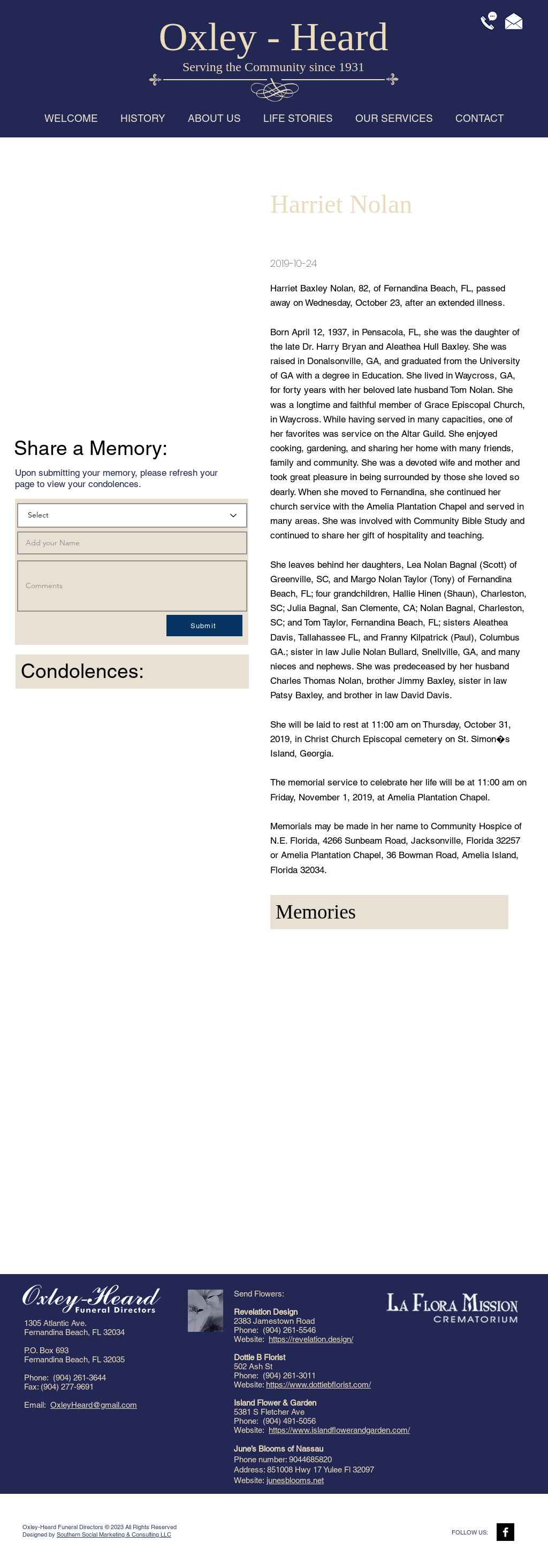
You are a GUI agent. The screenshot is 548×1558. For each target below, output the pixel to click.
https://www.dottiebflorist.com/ (318, 1384)
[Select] (132, 515)
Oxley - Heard (274, 36)
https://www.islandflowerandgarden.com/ (339, 1429)
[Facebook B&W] (505, 1532)
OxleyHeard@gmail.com (93, 1404)
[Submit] (204, 625)
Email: (37, 1404)
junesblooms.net (295, 1480)
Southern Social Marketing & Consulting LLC (114, 1534)
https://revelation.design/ (311, 1339)
